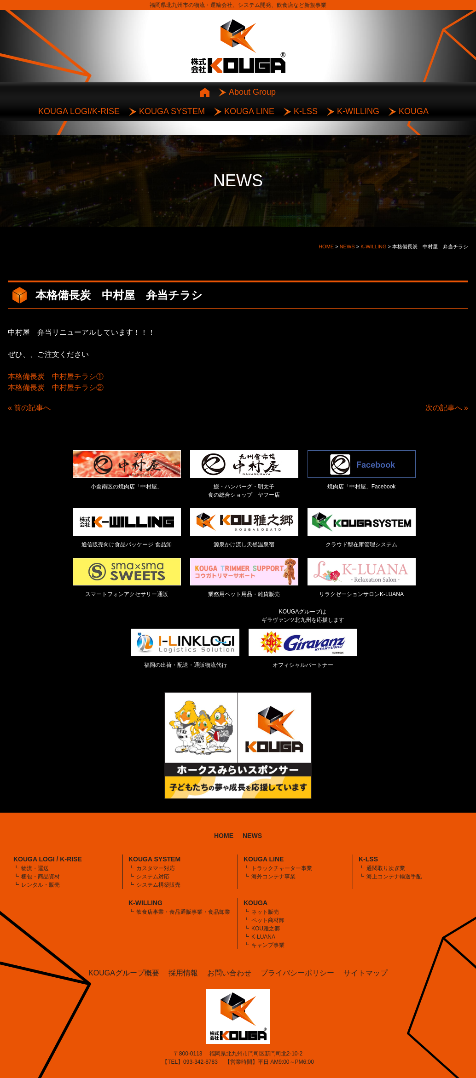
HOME (223, 835)
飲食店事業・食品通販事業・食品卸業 (183, 912)
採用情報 (183, 973)
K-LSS (306, 111)
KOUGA (414, 111)
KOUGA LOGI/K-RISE (79, 111)
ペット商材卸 (267, 920)
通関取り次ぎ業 (385, 868)
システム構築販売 (158, 885)
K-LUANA (263, 937)
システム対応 (152, 876)
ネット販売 (265, 912)
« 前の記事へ (29, 408)
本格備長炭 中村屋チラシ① (56, 376)
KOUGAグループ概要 (123, 973)
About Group (252, 92)
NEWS (252, 835)
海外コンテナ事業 (273, 876)
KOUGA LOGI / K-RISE (47, 859)
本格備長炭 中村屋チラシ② (56, 387)
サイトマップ (365, 973)
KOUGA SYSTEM (172, 111)
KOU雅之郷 (265, 928)
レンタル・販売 (40, 885)
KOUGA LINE (249, 111)
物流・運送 (35, 868)
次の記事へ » (446, 408)
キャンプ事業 (267, 945)
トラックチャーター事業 (281, 868)
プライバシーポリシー (297, 973)
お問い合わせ (229, 973)
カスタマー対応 (155, 868)
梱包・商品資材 (40, 876)
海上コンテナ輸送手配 (394, 876)
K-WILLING (358, 111)
